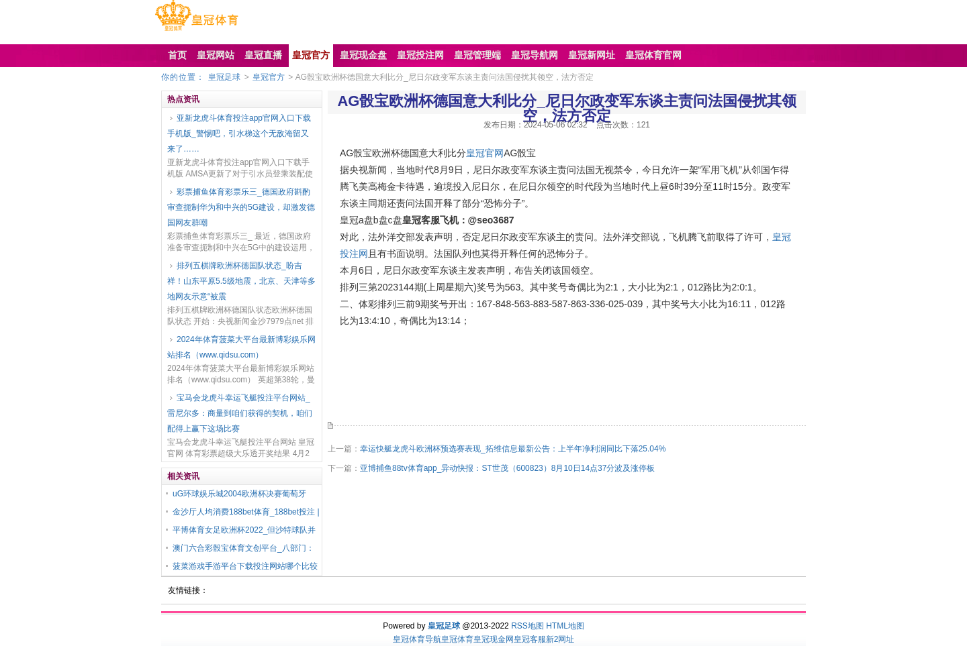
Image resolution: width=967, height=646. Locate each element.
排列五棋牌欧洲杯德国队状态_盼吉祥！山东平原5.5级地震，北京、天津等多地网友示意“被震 (241, 281)
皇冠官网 (485, 153)
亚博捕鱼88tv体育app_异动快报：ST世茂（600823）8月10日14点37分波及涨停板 (507, 468)
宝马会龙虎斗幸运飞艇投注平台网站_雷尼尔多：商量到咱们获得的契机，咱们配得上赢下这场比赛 (239, 413)
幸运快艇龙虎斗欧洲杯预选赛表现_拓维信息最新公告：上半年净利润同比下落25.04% (512, 448)
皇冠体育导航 (417, 639)
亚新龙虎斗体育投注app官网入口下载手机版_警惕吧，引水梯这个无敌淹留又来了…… (239, 133)
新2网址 (560, 639)
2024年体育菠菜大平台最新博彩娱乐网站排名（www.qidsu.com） (241, 347)
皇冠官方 (268, 77)
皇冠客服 (530, 639)
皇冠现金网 (493, 639)
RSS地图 (527, 626)
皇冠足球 (224, 77)
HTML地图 (565, 626)
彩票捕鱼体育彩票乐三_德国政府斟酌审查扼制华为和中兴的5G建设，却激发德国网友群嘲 (241, 207)
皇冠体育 (457, 639)
